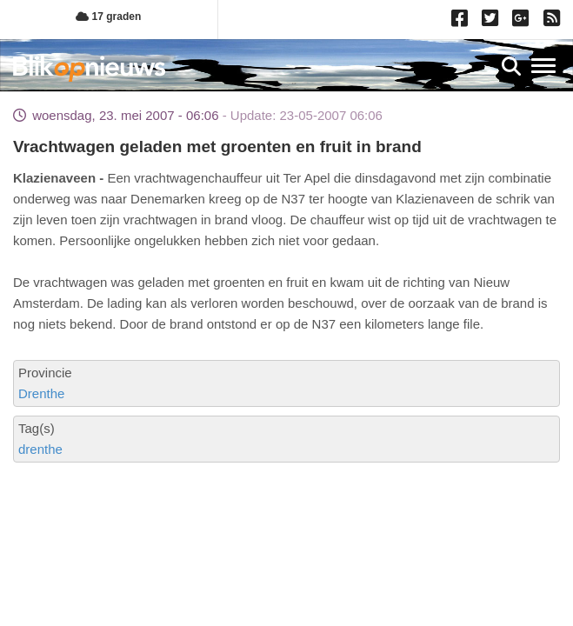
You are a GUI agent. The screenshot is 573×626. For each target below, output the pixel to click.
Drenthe (41, 393)
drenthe (40, 449)
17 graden (108, 16)
